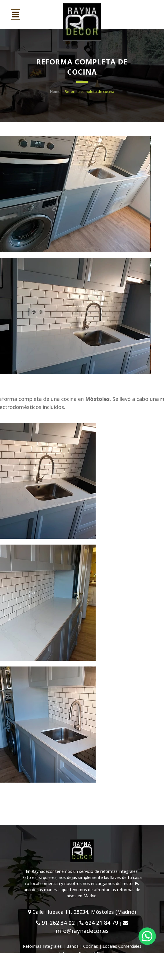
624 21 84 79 (98, 923)
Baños (72, 946)
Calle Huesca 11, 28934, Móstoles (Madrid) (82, 911)
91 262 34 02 (55, 923)
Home (55, 91)
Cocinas (90, 946)
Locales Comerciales (122, 946)
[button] (147, 936)
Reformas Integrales (42, 946)
